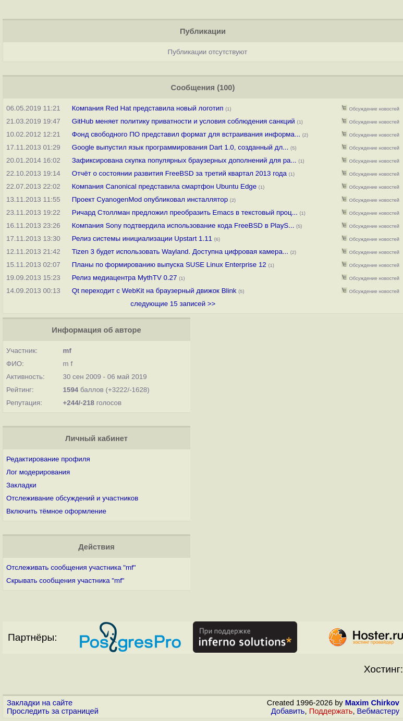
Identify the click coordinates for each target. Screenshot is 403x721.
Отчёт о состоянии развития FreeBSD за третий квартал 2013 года (180, 173)
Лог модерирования (38, 472)
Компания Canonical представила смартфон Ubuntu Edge (164, 186)
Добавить (288, 711)
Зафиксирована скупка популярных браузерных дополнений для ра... (184, 160)
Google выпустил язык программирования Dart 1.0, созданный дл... (180, 147)
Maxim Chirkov (372, 703)
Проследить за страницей (53, 711)
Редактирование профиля (48, 459)
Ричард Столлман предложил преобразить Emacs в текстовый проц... (185, 212)
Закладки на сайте (39, 703)
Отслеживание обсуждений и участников (72, 498)
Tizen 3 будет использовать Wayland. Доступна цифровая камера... (180, 251)
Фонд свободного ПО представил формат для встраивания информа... (186, 134)
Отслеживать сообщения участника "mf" (71, 567)
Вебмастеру (378, 711)
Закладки (21, 485)
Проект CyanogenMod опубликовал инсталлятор (150, 199)
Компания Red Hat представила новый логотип (148, 108)
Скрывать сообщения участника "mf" (65, 580)
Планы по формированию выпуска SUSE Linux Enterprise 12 (169, 264)
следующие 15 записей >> (172, 304)
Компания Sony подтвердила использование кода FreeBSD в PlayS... (183, 225)
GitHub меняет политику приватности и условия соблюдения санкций (183, 121)
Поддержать (331, 711)
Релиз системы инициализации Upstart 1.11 (142, 238)
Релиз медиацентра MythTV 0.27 (124, 278)
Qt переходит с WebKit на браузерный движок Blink (154, 291)
